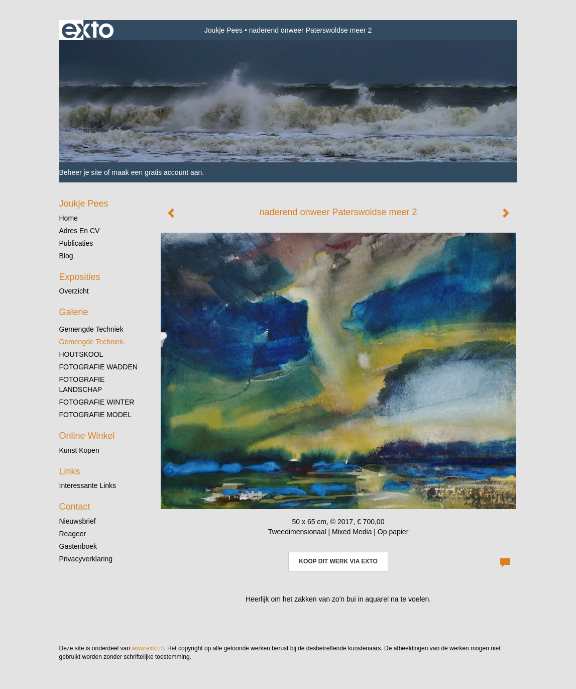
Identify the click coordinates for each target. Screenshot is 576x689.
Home (68, 218)
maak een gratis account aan (157, 172)
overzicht (74, 291)
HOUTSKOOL (81, 354)
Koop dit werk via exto (338, 561)
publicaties (76, 243)
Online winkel (87, 436)
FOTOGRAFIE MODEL (95, 415)
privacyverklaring (86, 559)
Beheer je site (80, 172)
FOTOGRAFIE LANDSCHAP (82, 384)
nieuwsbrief (77, 521)
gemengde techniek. (92, 342)
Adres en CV (79, 231)
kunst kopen (79, 450)
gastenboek (78, 546)
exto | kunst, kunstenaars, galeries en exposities (87, 30)
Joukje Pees (223, 30)
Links (69, 471)
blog (66, 256)
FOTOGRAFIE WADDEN (98, 367)
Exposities (79, 277)
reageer (72, 534)
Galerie (73, 312)
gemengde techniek (91, 329)
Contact (74, 507)
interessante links (88, 485)
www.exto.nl (148, 648)
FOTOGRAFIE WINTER (97, 402)
